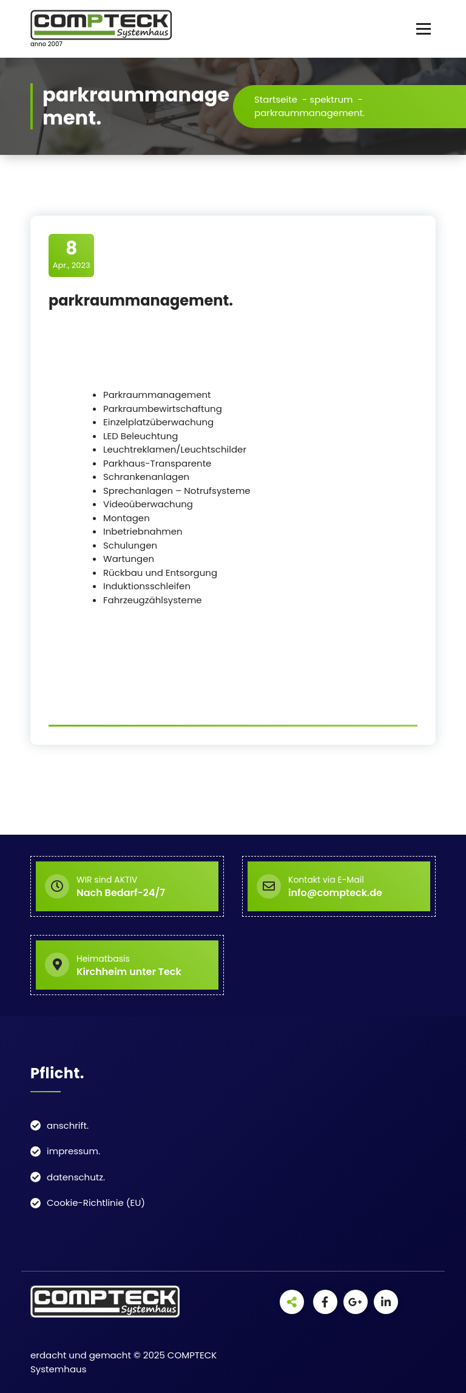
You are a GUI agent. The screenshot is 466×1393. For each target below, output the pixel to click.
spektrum (331, 99)
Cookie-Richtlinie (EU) (96, 1202)
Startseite (275, 99)
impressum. (73, 1151)
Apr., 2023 (71, 254)
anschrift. (68, 1125)
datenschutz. (76, 1177)
